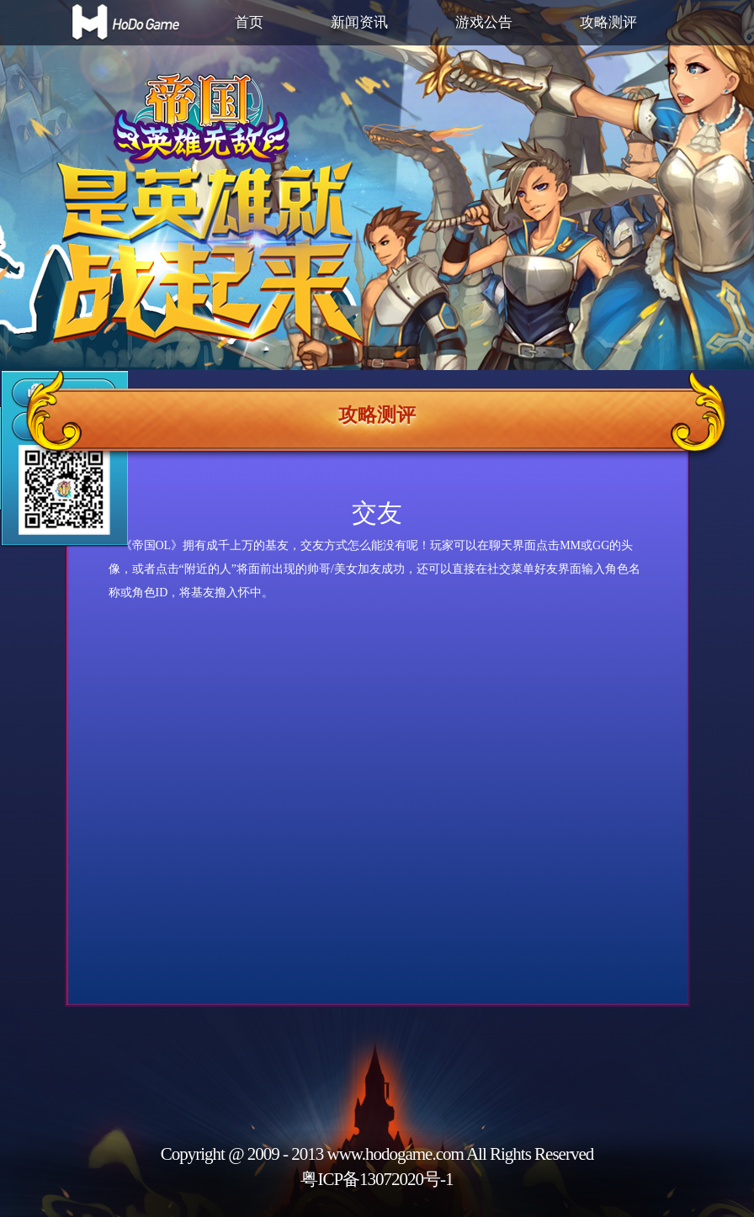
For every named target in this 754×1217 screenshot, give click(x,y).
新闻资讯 (359, 22)
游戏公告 (483, 22)
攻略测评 (608, 22)
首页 (249, 22)
